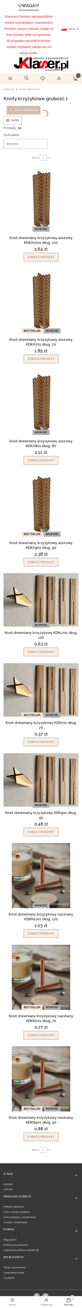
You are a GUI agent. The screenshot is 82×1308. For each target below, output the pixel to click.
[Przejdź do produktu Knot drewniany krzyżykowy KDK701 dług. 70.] (41, 690)
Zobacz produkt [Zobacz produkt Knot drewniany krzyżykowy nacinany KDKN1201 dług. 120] (41, 933)
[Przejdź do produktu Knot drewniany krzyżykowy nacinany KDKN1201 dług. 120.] (41, 875)
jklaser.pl (8, 89)
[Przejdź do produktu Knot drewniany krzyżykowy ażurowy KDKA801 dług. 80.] (41, 402)
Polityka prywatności (15, 1244)
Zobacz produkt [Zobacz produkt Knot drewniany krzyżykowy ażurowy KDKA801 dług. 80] (41, 460)
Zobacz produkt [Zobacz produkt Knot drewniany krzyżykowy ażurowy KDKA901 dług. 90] (41, 561)
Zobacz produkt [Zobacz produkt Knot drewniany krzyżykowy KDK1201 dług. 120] (41, 651)
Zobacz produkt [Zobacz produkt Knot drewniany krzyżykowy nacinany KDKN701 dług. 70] (41, 1035)
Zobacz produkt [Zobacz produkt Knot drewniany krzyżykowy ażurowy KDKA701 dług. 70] (41, 358)
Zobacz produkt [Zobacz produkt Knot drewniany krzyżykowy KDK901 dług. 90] (41, 831)
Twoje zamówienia (14, 1267)
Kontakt (8, 1184)
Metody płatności (13, 1206)
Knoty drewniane (29, 89)
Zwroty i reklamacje (15, 1222)
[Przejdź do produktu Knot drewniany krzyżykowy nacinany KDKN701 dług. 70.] (41, 977)
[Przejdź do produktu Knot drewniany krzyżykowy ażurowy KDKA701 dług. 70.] (41, 300)
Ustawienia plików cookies (19, 1250)
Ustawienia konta (13, 1272)
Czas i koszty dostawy (16, 1211)
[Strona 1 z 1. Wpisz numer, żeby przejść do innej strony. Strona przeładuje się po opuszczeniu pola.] (43, 158)
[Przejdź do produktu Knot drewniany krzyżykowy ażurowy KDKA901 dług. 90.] (41, 504)
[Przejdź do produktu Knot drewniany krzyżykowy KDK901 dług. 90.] (41, 780)
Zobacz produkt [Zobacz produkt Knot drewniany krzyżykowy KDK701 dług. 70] (41, 741)
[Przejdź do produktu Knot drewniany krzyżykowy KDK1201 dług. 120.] (41, 600)
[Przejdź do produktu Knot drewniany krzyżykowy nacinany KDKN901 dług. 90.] (41, 1078)
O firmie (8, 1189)
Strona (35, 157)
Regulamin (10, 1239)
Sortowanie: (11, 135)
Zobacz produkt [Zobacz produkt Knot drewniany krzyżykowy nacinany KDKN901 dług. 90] (41, 1136)
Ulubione (8, 1277)
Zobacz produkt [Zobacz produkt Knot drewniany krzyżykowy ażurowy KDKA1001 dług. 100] (41, 257)
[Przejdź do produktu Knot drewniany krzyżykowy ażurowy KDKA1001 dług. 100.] (41, 199)
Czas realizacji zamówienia (19, 1217)
